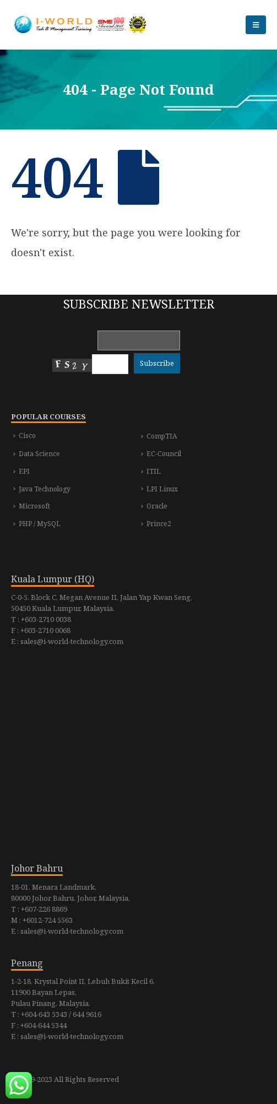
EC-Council (163, 453)
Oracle (156, 506)
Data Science (39, 453)
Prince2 (158, 523)
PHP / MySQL (40, 523)
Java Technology (44, 489)
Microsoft (34, 506)
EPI (24, 471)
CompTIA (161, 436)
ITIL (153, 471)
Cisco (27, 435)
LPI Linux (162, 489)
